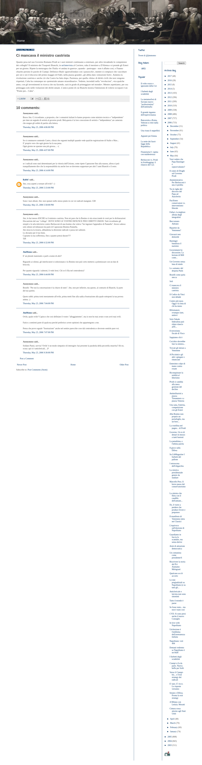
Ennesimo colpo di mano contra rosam (177, 366)
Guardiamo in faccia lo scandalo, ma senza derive (176, 538)
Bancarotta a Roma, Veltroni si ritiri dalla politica (149, 122)
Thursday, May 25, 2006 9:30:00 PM (38, 352)
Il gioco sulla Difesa (175, 449)
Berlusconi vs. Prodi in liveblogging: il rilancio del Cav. (149, 162)
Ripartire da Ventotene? (175, 229)
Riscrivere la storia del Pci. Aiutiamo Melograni (177, 565)
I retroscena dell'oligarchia (177, 464)
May (172, 156)
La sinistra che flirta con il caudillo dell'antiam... (176, 497)
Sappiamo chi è (176, 337)
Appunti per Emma (149, 136)
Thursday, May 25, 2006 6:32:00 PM (38, 242)
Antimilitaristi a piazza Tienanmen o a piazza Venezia (177, 397)
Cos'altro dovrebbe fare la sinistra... (177, 342)
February (174, 727)
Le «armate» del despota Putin (176, 269)
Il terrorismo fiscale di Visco (177, 332)
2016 (170, 80)
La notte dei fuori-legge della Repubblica (148, 144)
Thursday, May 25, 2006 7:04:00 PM (38, 303)
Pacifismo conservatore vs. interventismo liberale (177, 204)
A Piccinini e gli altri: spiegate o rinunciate (177, 357)
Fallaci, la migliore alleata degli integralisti (177, 214)
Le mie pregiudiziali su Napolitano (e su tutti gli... (178, 584)
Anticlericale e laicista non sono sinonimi (178, 594)
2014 (170, 89)
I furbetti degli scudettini (147, 92)
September (174, 139)
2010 (170, 105)
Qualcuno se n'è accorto (176, 574)
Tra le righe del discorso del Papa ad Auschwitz (176, 193)
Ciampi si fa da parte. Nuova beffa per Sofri (177, 665)
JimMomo (27, 252)
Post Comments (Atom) (37, 370)
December (174, 126)
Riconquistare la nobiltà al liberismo (176, 375)
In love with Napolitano (175, 624)
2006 (170, 122)
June (172, 151)
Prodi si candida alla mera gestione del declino (176, 385)
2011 (170, 101)
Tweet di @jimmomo (147, 55)
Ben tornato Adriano (174, 222)
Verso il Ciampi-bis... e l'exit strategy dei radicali (176, 676)
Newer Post (22, 365)
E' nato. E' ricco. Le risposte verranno (176, 686)
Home (21, 40)
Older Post (124, 365)
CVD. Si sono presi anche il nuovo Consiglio (178, 616)
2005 (170, 737)
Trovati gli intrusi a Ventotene (178, 349)
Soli (171, 281)
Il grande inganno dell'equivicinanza (148, 113)
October (173, 135)
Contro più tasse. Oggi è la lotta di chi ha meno (178, 303)
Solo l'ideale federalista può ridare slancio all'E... (177, 323)
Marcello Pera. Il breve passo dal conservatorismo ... (178, 485)
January (173, 731)
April (172, 719)
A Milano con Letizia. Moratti (177, 703)
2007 (170, 118)
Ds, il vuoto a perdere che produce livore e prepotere (177, 508)
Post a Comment (27, 358)
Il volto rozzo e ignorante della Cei (149, 84)
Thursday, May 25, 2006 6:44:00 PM (38, 274)
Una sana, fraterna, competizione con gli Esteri (177, 407)
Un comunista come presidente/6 (176, 555)
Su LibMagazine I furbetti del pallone (177, 457)
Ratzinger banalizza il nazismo (175, 243)
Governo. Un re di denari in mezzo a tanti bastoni (177, 434)
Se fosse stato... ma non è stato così (177, 608)
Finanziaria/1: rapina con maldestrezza (149, 153)
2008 (170, 114)
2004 (170, 741)
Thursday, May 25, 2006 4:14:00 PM (38, 170)
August (173, 143)
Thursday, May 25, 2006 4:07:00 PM (38, 150)
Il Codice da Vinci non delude (177, 295)
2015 (170, 84)
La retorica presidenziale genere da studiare (176, 474)
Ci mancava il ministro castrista (175, 288)
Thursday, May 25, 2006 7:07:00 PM (38, 332)
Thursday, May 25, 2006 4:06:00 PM (38, 127)
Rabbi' (26, 180)
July (172, 147)
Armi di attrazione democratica (177, 547)
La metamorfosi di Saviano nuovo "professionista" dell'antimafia (148, 103)
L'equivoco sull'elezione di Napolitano (177, 528)
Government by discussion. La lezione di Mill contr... (177, 254)
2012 (170, 97)
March (173, 723)
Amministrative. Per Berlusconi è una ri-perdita (178, 182)
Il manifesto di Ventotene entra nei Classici (177, 519)
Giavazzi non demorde (175, 235)
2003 (170, 745)
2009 (170, 110)
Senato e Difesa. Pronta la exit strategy (176, 695)
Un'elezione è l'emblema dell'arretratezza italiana (177, 633)
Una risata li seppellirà (150, 131)
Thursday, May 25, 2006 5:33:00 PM (38, 188)
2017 (170, 76)
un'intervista (67, 65)
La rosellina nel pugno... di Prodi (178, 427)
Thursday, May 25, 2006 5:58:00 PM (38, 205)
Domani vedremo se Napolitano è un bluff (177, 650)
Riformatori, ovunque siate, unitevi (177, 312)
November (174, 130)
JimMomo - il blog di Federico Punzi (96, 14)
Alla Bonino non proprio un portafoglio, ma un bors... (177, 418)
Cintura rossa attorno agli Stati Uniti (178, 711)
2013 (170, 93)
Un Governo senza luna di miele (177, 263)
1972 (143, 69)
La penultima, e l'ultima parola (177, 442)
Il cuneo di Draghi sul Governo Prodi (177, 173)
